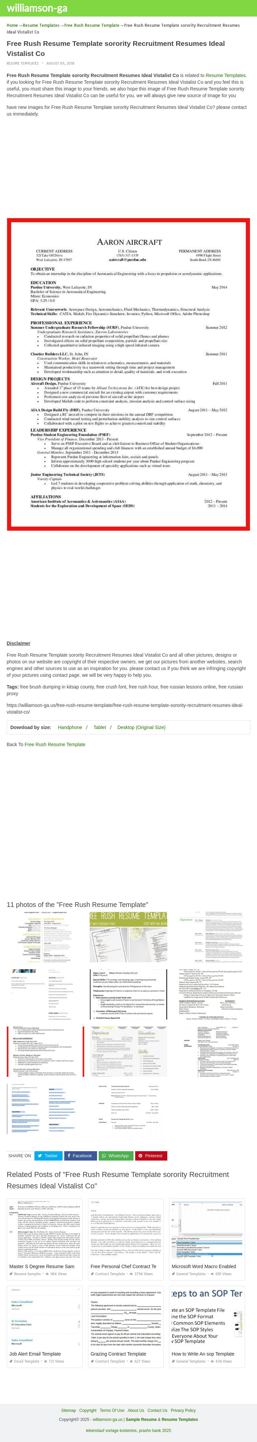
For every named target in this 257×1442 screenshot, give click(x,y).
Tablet (99, 727)
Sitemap (68, 1410)
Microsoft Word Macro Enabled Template (214, 1266)
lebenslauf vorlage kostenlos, (112, 1430)
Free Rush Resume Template (54, 744)
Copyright (87, 1410)
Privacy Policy (183, 1410)
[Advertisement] (128, 169)
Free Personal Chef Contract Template (131, 1266)
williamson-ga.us (107, 1419)
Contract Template (108, 1274)
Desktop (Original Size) (141, 727)
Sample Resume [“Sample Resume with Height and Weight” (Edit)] (141, 1419)
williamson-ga (37, 8)
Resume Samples (25, 1274)
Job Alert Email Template (35, 1354)
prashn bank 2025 (155, 1430)
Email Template (24, 1361)
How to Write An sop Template (203, 1354)
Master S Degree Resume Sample (45, 1266)
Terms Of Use (112, 1410)
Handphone (70, 727)
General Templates (189, 1274)
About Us (136, 1410)
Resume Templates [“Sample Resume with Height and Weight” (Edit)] (180, 1419)
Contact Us (157, 1410)
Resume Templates (22, 63)
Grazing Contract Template (118, 1354)
